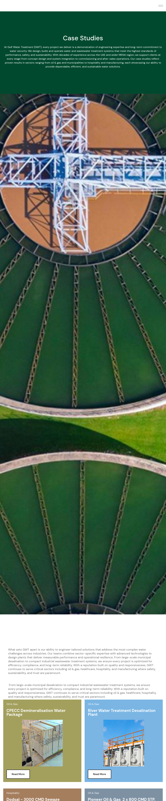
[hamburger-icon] (160, 6)
